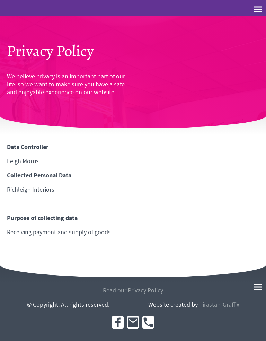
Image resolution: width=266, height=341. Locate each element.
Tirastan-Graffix (219, 304)
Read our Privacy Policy (133, 290)
